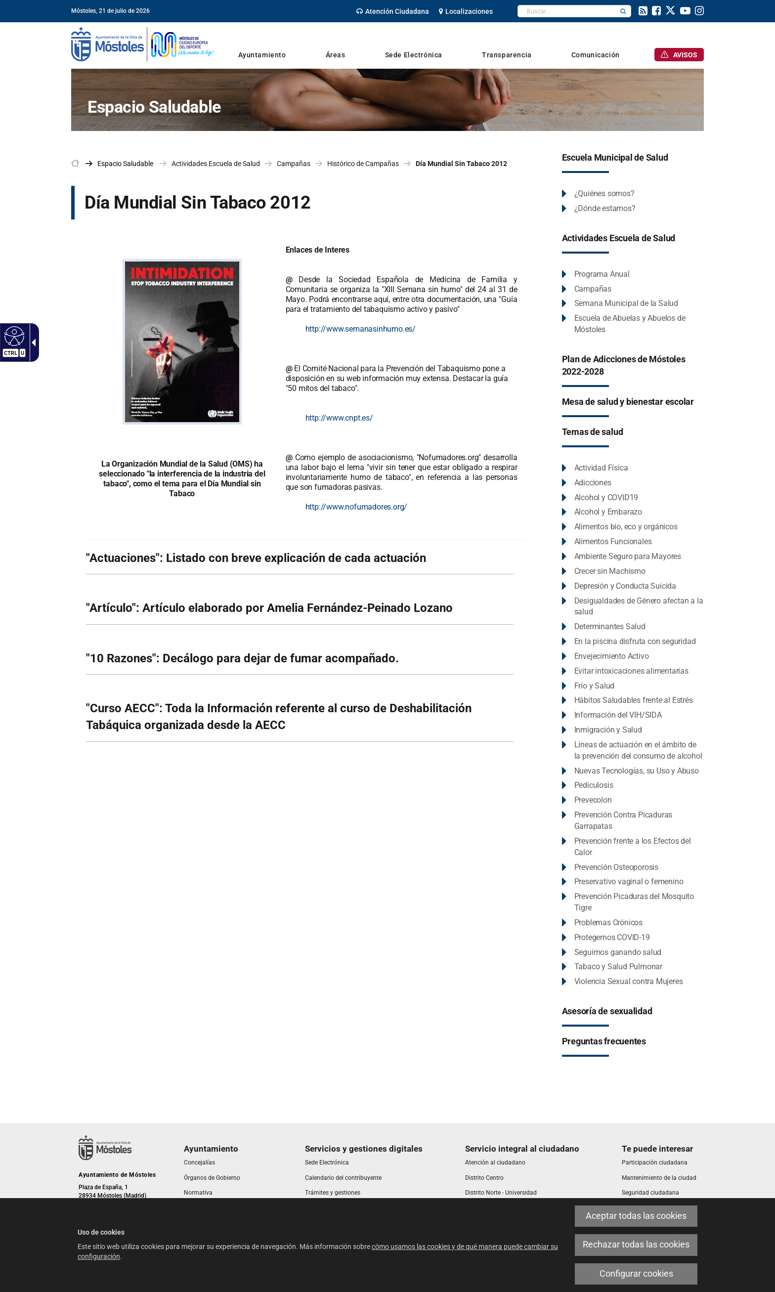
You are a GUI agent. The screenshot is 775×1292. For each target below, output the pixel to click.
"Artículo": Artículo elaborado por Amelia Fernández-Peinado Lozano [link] (269, 608)
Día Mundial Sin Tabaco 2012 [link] (461, 164)
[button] (623, 11)
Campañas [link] (293, 164)
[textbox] (566, 11)
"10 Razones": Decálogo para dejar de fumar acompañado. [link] (242, 658)
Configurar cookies (636, 1274)
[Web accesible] (13, 335)
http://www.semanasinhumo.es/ (360, 329)
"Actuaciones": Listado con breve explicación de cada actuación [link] (256, 558)
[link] (392, 11)
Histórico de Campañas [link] (363, 164)
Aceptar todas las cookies (636, 1216)
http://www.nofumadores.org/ (356, 507)
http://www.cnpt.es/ (339, 418)
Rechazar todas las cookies (636, 1244)
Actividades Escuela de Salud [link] (216, 164)
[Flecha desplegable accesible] (32, 342)
